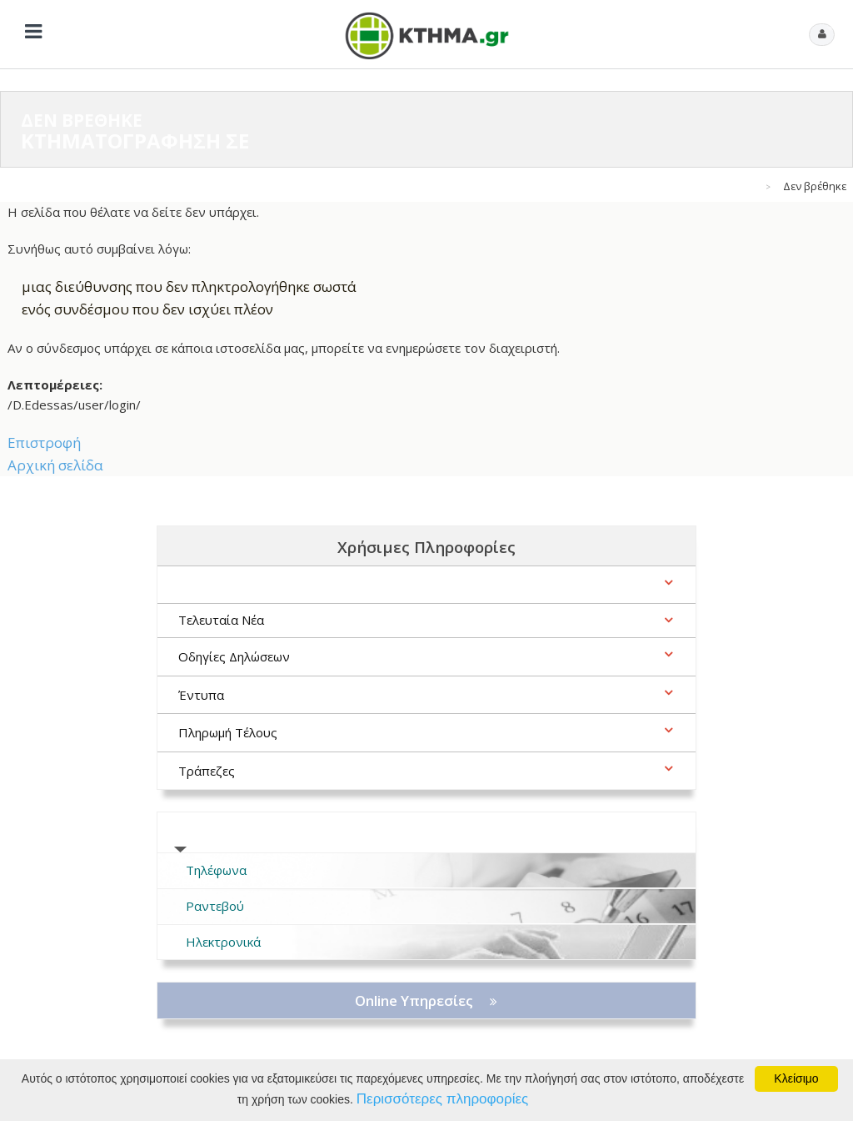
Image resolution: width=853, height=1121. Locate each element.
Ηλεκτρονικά (223, 941)
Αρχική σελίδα (55, 465)
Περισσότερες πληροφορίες (442, 1099)
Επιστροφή (44, 442)
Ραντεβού (215, 905)
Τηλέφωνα (216, 870)
